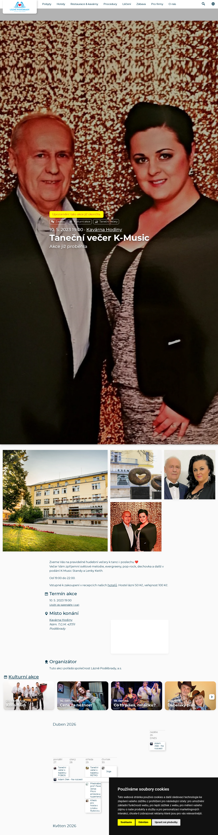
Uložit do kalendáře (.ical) (64, 605)
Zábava (141, 4)
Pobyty (46, 4)
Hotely (61, 4)
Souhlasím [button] (126, 822)
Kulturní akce (79, 221)
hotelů (112, 585)
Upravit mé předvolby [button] (166, 822)
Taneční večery (106, 221)
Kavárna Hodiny (104, 230)
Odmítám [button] (143, 822)
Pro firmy (157, 4)
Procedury (110, 4)
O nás (172, 4)
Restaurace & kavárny (84, 4)
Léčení (126, 4)
